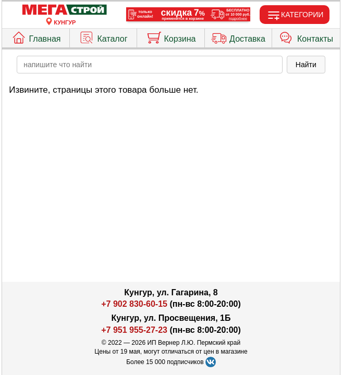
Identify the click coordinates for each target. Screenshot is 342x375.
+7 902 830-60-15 (134, 303)
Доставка (238, 36)
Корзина (171, 36)
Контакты (306, 36)
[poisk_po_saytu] (150, 64)
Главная (36, 36)
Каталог (103, 36)
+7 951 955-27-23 (134, 330)
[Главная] (65, 10)
